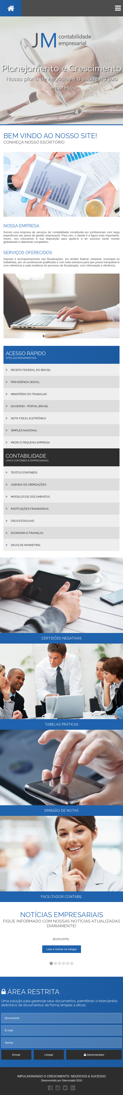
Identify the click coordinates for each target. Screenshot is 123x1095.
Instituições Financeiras (30, 508)
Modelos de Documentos (30, 496)
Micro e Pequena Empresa (30, 442)
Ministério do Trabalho (29, 394)
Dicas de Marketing (25, 545)
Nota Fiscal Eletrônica (28, 418)
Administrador (94, 1054)
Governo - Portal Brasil (29, 406)
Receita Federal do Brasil (31, 370)
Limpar (48, 1054)
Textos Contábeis (24, 472)
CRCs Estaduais (22, 520)
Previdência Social (25, 382)
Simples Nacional (24, 430)
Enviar (16, 1054)
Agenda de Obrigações (28, 484)
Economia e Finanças (27, 533)
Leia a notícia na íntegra (61, 949)
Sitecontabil (68, 1080)
